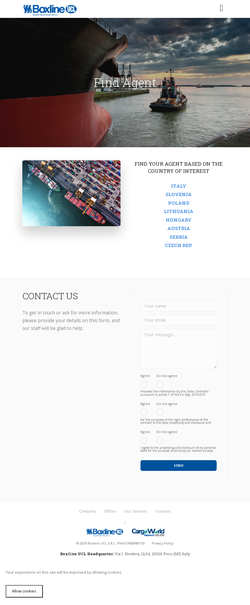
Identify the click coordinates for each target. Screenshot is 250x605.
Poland (178, 203)
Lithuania (178, 211)
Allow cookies (24, 591)
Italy (178, 186)
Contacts (163, 511)
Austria (178, 228)
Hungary (179, 220)
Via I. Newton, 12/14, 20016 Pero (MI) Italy (152, 553)
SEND (178, 465)
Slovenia (178, 194)
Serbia (179, 237)
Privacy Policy (163, 543)
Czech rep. (178, 245)
